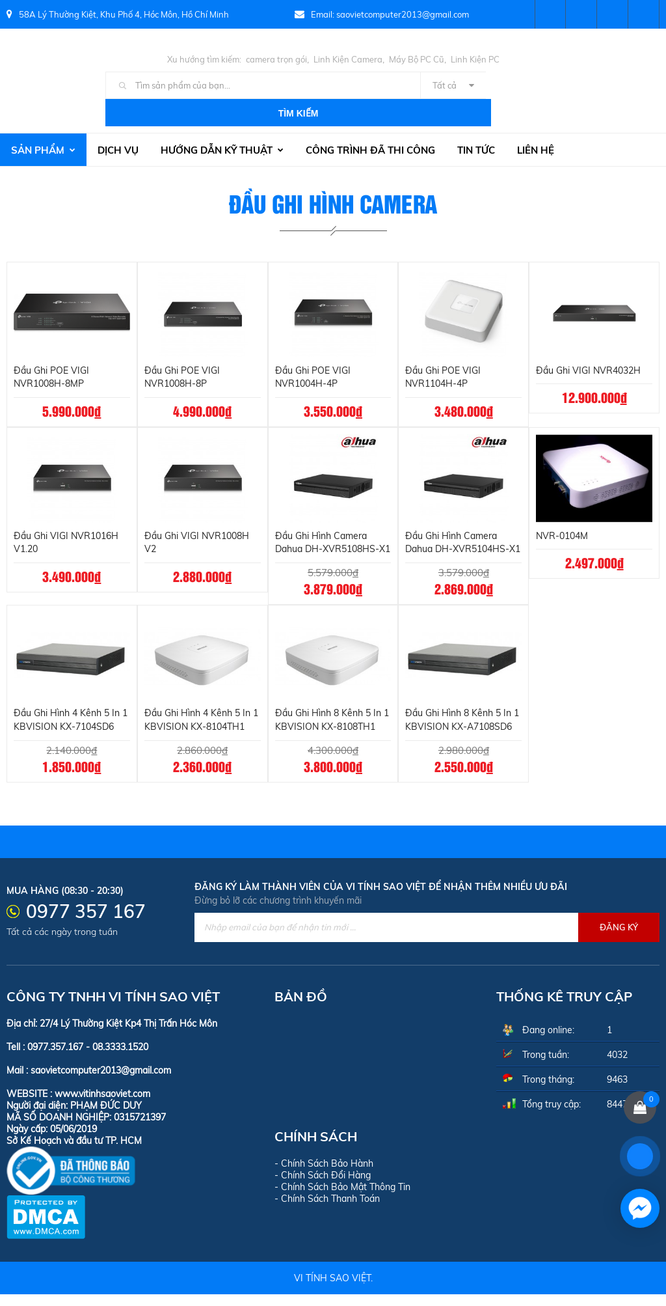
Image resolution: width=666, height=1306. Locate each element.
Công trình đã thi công (370, 123)
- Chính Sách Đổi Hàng (322, 1187)
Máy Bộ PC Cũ (416, 59)
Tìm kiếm (523, 86)
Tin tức (476, 123)
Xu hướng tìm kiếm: (204, 59)
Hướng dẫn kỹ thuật (222, 123)
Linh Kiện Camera (347, 59)
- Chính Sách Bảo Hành (323, 1175)
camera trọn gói (276, 59)
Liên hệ (535, 123)
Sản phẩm (43, 123)
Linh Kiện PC (475, 59)
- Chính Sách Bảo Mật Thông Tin (342, 1198)
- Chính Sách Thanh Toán (327, 1210)
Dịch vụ (118, 123)
